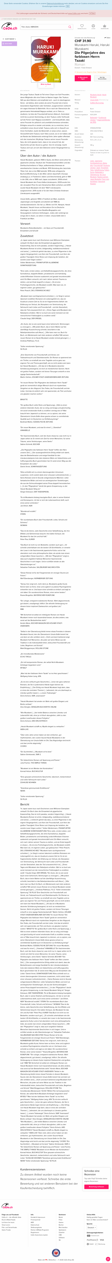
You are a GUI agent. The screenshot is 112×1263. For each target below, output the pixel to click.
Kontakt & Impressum (38, 1217)
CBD (60, 1235)
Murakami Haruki (95, 94)
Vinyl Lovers (6, 1225)
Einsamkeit (104, 168)
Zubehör (62, 1232)
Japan (98, 168)
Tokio (92, 170)
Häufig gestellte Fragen (95, 1217)
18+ (60, 1240)
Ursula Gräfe (94, 100)
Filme (60, 1220)
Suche (92, 172)
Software (62, 1238)
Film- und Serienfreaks (9, 1227)
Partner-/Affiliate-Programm (40, 1230)
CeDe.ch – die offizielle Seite (11, 1217)
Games (61, 1222)
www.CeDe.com (74, 13)
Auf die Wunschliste (102, 78)
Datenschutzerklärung (55, 3)
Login (93, 26)
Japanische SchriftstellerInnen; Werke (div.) (98, 163)
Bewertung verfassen (96, 1187)
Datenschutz (35, 1225)
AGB (32, 1222)
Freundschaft (98, 165)
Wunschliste (82, 26)
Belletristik (93, 117)
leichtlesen (93, 181)
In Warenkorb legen (83, 78)
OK (67, 6)
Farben (106, 170)
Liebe (92, 161)
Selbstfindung (99, 170)
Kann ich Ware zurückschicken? (97, 1220)
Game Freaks (6, 1230)
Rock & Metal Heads (8, 1220)
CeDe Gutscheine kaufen (39, 1235)
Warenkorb (104, 26)
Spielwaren (62, 1230)
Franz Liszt (105, 179)
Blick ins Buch (46, 85)
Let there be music (8, 1222)
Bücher (8, 44)
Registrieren (35, 1232)
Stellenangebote (36, 1227)
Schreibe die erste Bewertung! (85, 38)
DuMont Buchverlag (97, 103)
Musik (61, 1217)
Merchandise (63, 1227)
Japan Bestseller (95, 179)
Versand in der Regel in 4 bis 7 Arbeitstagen (92, 72)
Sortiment (10, 39)
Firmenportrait (35, 1220)
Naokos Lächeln (102, 177)
